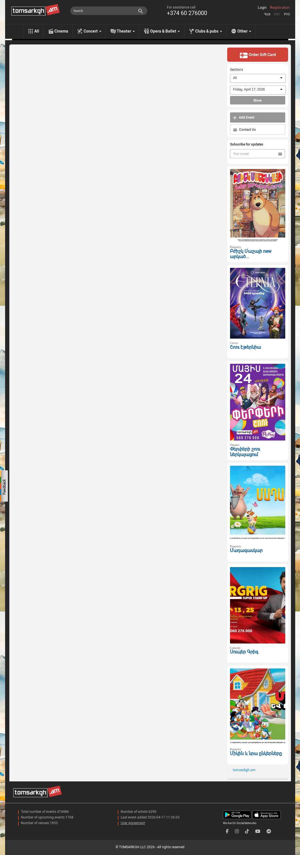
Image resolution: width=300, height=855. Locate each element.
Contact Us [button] (244, 130)
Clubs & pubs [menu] (208, 31)
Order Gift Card (257, 55)
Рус (287, 14)
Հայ (267, 14)
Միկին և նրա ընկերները (256, 753)
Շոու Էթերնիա (245, 347)
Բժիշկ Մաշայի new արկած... (250, 254)
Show (257, 100)
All (36, 31)
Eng (277, 14)
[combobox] (258, 78)
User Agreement (133, 823)
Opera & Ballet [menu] (165, 31)
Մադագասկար (246, 550)
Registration (280, 7)
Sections (236, 70)
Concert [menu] (92, 31)
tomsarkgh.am (244, 770)
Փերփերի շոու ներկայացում (245, 451)
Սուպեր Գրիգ (244, 652)
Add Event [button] (243, 118)
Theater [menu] (126, 31)
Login (262, 7)
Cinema (61, 31)
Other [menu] (244, 31)
